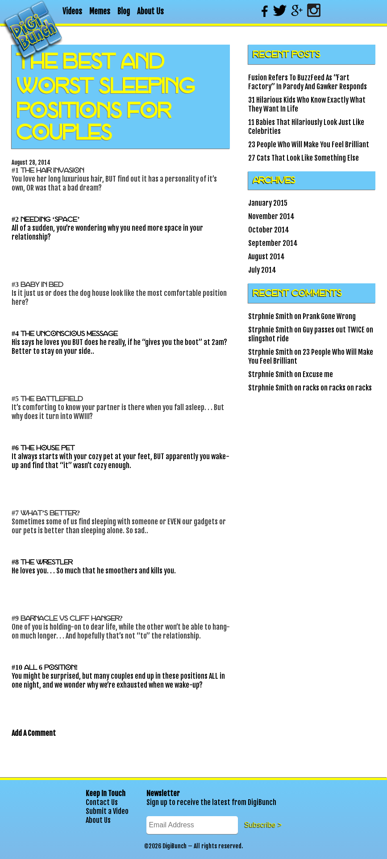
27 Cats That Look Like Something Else (303, 158)
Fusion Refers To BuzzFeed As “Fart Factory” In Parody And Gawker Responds (307, 82)
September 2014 (273, 243)
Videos (72, 11)
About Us (150, 11)
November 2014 (271, 216)
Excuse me (318, 374)
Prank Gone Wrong (329, 316)
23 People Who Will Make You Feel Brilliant (308, 144)
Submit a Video (107, 811)
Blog (123, 11)
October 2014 (268, 229)
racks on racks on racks (337, 387)
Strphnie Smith (270, 316)
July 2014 (262, 270)
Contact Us (102, 802)
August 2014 (266, 256)
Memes (99, 11)
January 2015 (267, 203)
